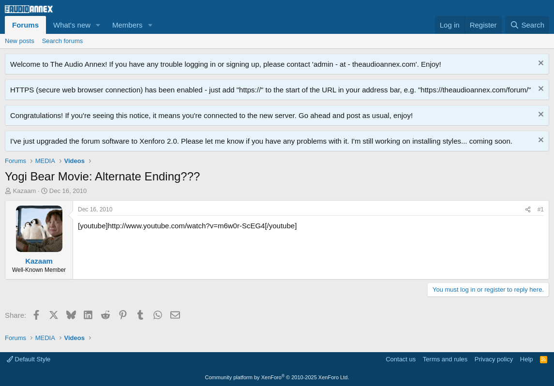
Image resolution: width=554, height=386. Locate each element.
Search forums (62, 41)
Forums (25, 25)
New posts (19, 41)
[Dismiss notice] (540, 64)
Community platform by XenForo (277, 377)
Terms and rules (445, 359)
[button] (98, 25)
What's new (71, 25)
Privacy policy (494, 359)
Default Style (28, 359)
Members (127, 25)
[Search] (527, 25)
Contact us (401, 359)
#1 (541, 209)
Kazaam (24, 190)
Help (526, 359)
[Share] (528, 209)
